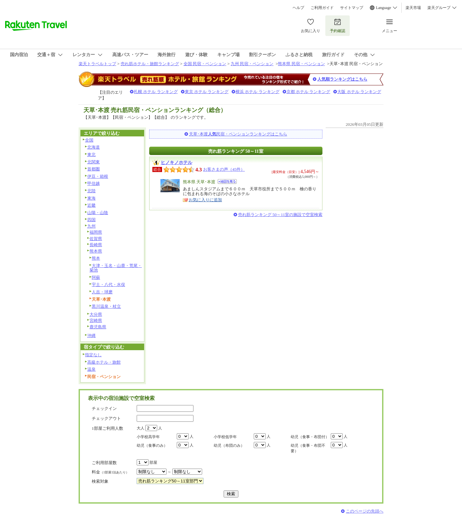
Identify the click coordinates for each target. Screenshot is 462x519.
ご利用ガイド (322, 7)
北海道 (93, 147)
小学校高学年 (148, 437)
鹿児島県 (98, 326)
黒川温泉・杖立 (106, 306)
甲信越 (93, 183)
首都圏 (93, 169)
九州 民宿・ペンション (252, 63)
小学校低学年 (225, 437)
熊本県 (96, 251)
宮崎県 (96, 320)
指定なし (93, 354)
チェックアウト (106, 418)
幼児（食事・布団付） (310, 437)
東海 (91, 198)
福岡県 (96, 232)
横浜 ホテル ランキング (257, 91)
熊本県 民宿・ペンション (301, 63)
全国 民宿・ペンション (205, 63)
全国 (89, 140)
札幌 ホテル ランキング (156, 91)
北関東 (93, 162)
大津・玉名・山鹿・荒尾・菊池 (116, 268)
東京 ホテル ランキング (207, 91)
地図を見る (227, 181)
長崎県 (96, 244)
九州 (91, 226)
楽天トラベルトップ (97, 63)
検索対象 (100, 481)
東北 (91, 154)
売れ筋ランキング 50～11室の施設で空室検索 (280, 214)
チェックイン (104, 408)
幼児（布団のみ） (229, 445)
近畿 (91, 205)
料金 (110, 472)
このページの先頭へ (364, 511)
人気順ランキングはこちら (342, 79)
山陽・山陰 (97, 212)
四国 (91, 219)
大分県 (96, 314)
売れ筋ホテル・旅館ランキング (150, 63)
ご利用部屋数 (104, 462)
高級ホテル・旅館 (104, 362)
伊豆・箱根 (97, 176)
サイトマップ (351, 7)
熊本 (96, 258)
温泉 (91, 369)
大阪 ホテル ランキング (359, 91)
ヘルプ (298, 7)
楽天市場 (413, 7)
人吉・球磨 (102, 292)
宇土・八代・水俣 (108, 284)
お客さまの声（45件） (224, 169)
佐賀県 (96, 238)
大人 (140, 428)
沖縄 (91, 335)
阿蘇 (96, 277)
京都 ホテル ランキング (308, 91)
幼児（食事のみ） (152, 445)
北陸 (91, 190)
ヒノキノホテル (176, 162)
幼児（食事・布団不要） (308, 448)
